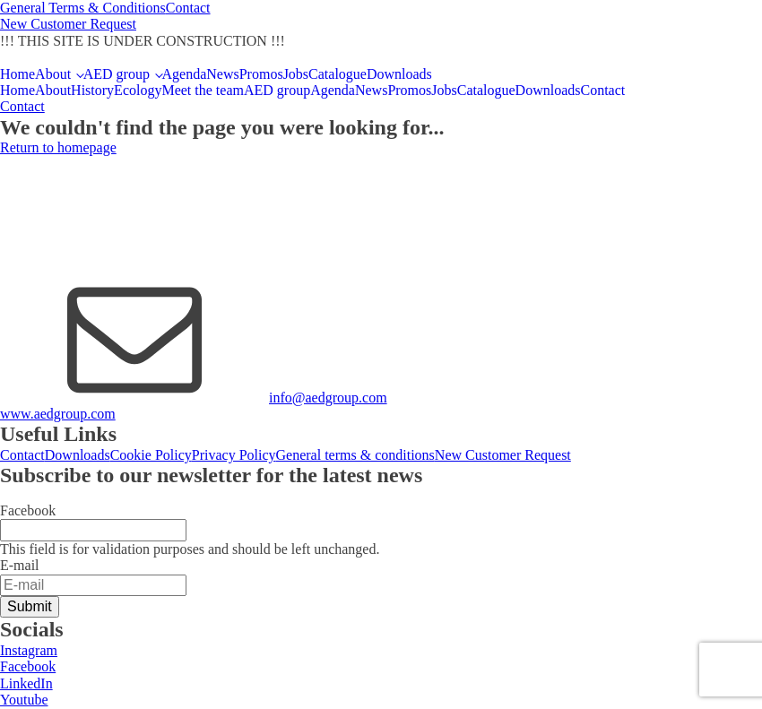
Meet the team (202, 90)
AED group (116, 74)
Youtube (24, 699)
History (92, 90)
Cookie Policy (151, 455)
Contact (188, 7)
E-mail (19, 565)
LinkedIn (26, 683)
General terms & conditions (355, 455)
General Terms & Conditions (83, 7)
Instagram (28, 650)
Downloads (399, 74)
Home (17, 74)
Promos (261, 74)
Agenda (184, 74)
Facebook (28, 510)
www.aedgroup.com (58, 413)
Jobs (295, 74)
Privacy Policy (234, 455)
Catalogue (337, 74)
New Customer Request (68, 23)
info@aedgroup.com (328, 397)
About (53, 74)
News (222, 74)
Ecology (137, 90)
